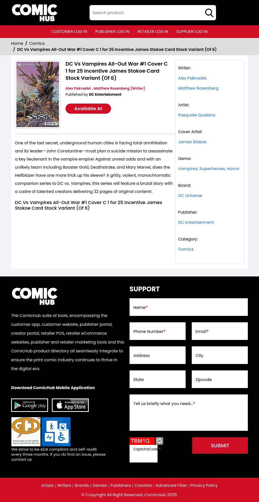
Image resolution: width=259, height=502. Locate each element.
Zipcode (204, 379)
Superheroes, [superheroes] (213, 169)
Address (141, 355)
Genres (100, 486)
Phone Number (149, 331)
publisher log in (112, 31)
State (138, 379)
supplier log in (191, 31)
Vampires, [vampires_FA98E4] (188, 169)
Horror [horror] (233, 169)
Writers (64, 486)
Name (140, 307)
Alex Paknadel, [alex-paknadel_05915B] (192, 78)
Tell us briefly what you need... (164, 404)
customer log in (69, 31)
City (199, 355)
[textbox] (153, 12)
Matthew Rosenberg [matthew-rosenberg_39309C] (198, 88)
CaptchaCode (146, 449)
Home (17, 43)
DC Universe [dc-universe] (190, 195)
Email (202, 331)
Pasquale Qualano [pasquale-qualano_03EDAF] (196, 115)
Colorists (143, 486)
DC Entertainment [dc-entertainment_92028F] (196, 222)
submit (220, 445)
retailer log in (152, 31)
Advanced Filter (171, 486)
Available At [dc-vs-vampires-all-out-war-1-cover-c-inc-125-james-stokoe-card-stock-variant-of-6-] (88, 108)
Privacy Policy (204, 486)
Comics (37, 43)
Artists (47, 486)
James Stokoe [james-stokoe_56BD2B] (192, 142)
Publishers (121, 486)
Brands (82, 486)
